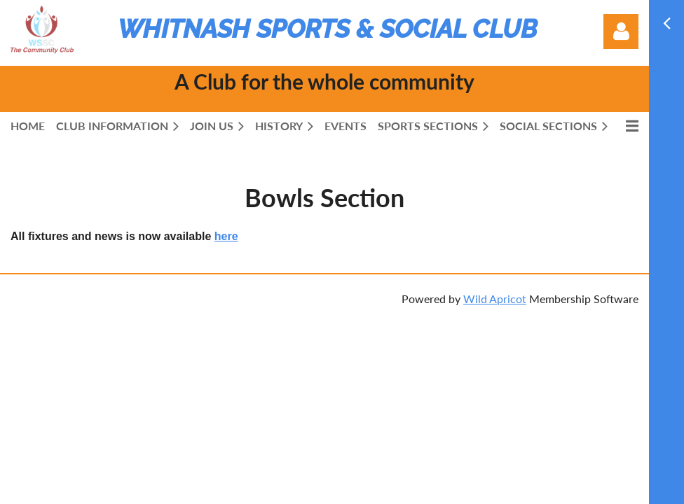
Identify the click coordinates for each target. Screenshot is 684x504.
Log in (620, 31)
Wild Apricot (494, 298)
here (226, 236)
